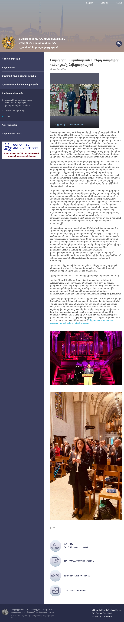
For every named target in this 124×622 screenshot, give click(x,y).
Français (118, 2)
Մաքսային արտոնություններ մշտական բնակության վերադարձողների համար (18, 102)
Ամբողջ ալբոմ (77, 124)
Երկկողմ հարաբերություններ (19, 75)
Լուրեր (8, 116)
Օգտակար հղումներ (14, 110)
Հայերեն (104, 2)
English (89, 2)
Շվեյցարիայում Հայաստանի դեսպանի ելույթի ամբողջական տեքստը (82, 321)
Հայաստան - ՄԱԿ (12, 133)
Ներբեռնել (59, 124)
